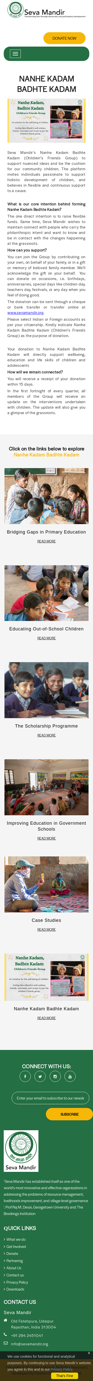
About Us (12, 1267)
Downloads (14, 1289)
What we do (15, 1239)
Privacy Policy (61, 1369)
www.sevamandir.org (25, 312)
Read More (46, 541)
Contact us (14, 1274)
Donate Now (64, 38)
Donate (11, 1253)
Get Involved (15, 1246)
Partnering (13, 1260)
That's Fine (64, 1376)
